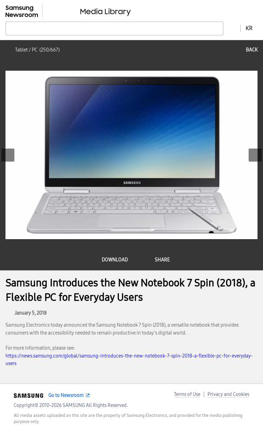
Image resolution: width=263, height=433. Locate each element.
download (115, 260)
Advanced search (231, 28)
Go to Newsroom (66, 395)
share (162, 260)
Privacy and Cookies (228, 394)
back (252, 50)
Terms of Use (187, 394)
